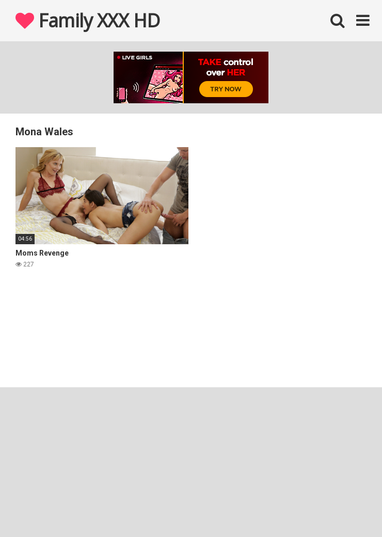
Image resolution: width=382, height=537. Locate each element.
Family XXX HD (87, 20)
